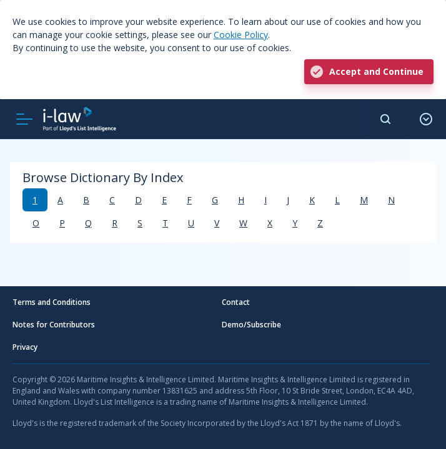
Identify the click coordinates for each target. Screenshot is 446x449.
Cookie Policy (241, 35)
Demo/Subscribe (251, 324)
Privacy (24, 347)
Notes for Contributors (53, 324)
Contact (236, 302)
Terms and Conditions (51, 302)
